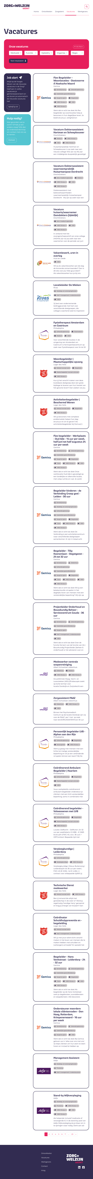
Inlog (43, 1170)
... (68, 1134)
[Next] (75, 1134)
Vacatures (71, 12)
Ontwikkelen (47, 12)
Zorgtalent (59, 12)
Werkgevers (83, 12)
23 (72, 1134)
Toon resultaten (18, 61)
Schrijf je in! (13, 107)
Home (36, 12)
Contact (11, 140)
